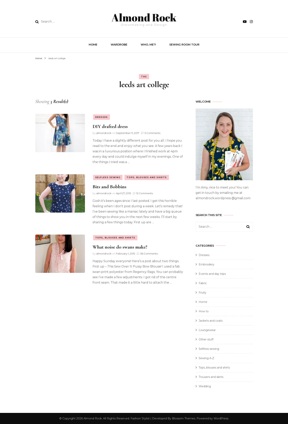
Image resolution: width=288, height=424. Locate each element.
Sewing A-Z (206, 358)
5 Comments (152, 132)
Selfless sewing (108, 177)
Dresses (101, 116)
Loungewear (207, 329)
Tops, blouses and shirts (147, 177)
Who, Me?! (148, 44)
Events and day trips (212, 273)
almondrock (103, 132)
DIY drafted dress (110, 126)
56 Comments (149, 253)
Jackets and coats (211, 320)
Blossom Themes (183, 418)
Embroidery (206, 264)
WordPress (221, 418)
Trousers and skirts (211, 376)
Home (93, 44)
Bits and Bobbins (109, 186)
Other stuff (206, 339)
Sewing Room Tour (184, 44)
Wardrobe (119, 44)
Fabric (203, 283)
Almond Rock (144, 16)
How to (204, 311)
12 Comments (144, 192)
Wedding (205, 386)
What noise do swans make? (120, 247)
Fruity (202, 292)
